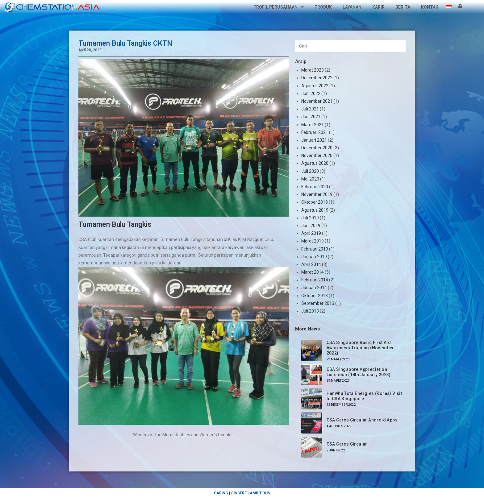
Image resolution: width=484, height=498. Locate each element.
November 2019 (316, 194)
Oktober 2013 (314, 295)
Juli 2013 (310, 311)
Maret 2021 (312, 124)
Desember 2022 (316, 77)
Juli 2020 (310, 171)
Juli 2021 (310, 108)
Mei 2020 (310, 178)
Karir (378, 7)
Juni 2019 (310, 225)
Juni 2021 (310, 116)
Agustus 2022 (314, 85)
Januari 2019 (314, 256)
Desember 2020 (316, 147)
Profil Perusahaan (278, 7)
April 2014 (311, 264)
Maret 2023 (312, 70)
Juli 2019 (310, 217)
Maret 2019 (312, 241)
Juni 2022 (310, 93)
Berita (402, 7)
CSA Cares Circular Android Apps (362, 419)
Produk (323, 7)
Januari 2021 (314, 140)
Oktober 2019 (314, 202)
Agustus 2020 (314, 163)
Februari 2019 (314, 249)
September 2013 (317, 303)
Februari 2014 (314, 279)
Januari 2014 (314, 287)
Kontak (429, 7)
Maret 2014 (312, 272)
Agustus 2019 (314, 210)
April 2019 (311, 233)
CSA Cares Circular (347, 444)
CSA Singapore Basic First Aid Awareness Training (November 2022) (360, 347)
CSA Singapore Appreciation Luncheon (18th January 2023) (359, 372)
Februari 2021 (314, 132)
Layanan (352, 7)
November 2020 (316, 155)
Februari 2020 (314, 186)
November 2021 (316, 101)
